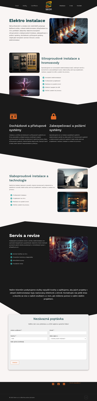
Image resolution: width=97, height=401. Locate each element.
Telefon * (28, 337)
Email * (68, 332)
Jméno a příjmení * (28, 332)
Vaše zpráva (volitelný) (48, 350)
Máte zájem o (68, 337)
